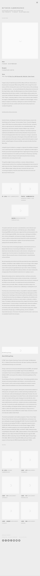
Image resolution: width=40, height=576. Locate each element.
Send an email (19, 540)
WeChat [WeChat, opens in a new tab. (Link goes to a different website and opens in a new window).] (14, 540)
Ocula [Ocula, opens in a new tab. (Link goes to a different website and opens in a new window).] (11, 540)
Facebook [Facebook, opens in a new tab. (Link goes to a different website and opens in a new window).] (6, 540)
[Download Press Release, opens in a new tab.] (20, 112)
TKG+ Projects (6, 12)
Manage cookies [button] (6, 535)
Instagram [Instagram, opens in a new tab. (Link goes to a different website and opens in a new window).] (3, 540)
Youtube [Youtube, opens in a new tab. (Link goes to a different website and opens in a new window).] (8, 540)
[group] (20, 330)
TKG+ (5, 2)
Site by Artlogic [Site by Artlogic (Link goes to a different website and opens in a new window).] (23, 537)
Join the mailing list (17, 540)
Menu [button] (37, 3)
